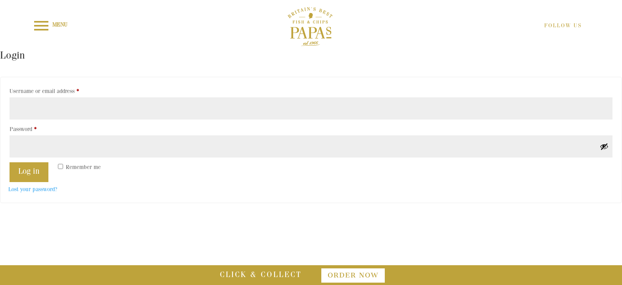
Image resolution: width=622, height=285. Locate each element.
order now (353, 275)
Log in (29, 172)
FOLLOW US (563, 26)
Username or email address (55, 90)
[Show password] (604, 146)
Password (34, 128)
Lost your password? (32, 190)
